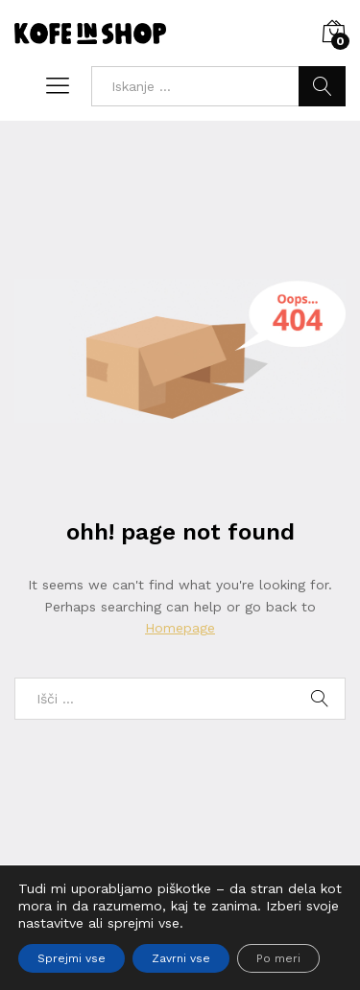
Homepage (180, 627)
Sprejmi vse (71, 958)
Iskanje (322, 86)
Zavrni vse (181, 958)
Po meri (278, 958)
